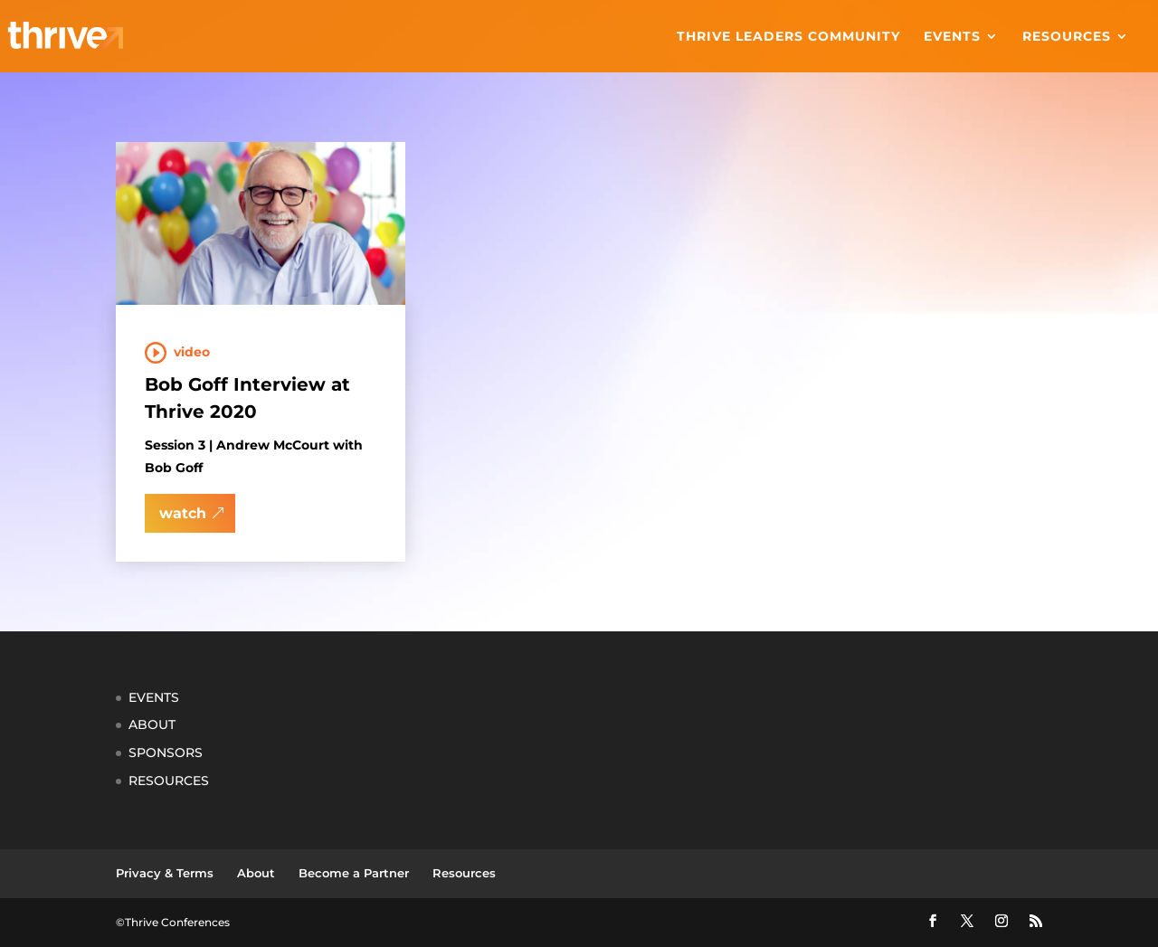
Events (952, 37)
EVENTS (153, 697)
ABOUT (152, 724)
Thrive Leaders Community (788, 37)
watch (182, 513)
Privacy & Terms (165, 873)
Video (192, 352)
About (256, 873)
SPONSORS (165, 752)
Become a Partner (354, 873)
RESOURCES (168, 780)
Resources (1066, 37)
